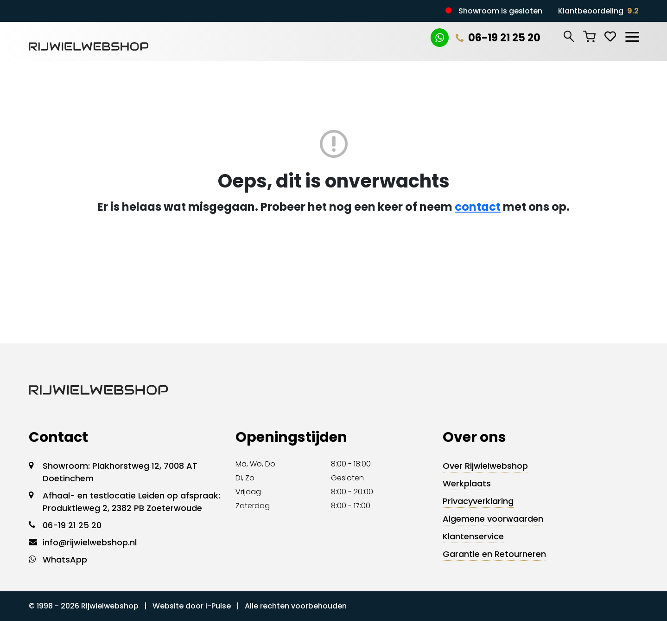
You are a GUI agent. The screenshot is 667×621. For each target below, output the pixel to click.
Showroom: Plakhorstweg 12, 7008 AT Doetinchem (120, 472)
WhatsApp (65, 559)
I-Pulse (218, 606)
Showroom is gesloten (500, 11)
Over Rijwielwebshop (485, 466)
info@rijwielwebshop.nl (90, 542)
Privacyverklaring (478, 501)
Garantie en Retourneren (494, 554)
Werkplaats (467, 483)
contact (478, 206)
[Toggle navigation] (632, 35)
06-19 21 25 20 (498, 38)
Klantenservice (473, 536)
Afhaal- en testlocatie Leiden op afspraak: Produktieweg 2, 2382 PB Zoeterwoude (131, 502)
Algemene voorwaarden (493, 518)
